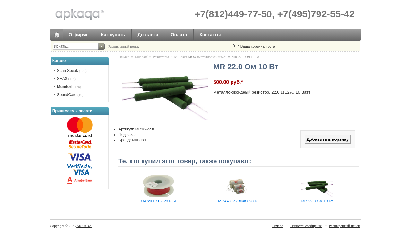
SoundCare (67, 95)
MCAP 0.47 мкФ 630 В (237, 201)
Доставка (147, 34)
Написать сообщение (306, 226)
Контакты (210, 34)
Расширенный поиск (123, 46)
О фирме (79, 34)
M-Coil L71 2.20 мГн (158, 201)
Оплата (179, 34)
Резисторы (161, 56)
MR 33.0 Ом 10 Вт (317, 201)
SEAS (62, 78)
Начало (123, 56)
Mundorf (141, 56)
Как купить (113, 34)
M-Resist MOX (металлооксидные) (200, 56)
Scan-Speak (67, 70)
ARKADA (84, 226)
